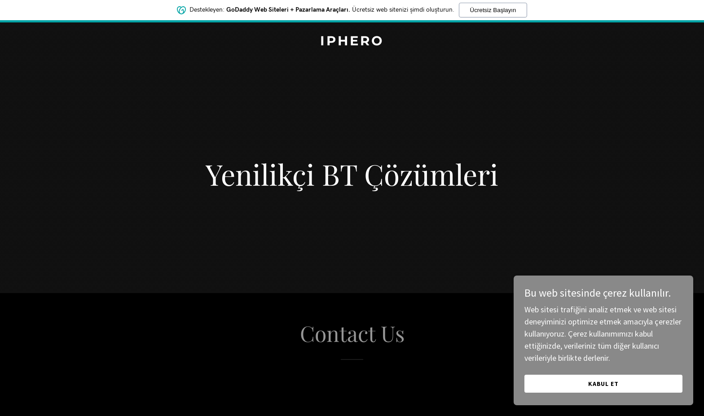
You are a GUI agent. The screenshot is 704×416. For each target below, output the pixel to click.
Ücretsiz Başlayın (493, 8)
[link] (352, 42)
